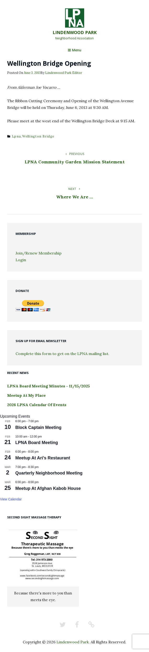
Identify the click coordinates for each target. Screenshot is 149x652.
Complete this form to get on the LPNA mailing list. (62, 353)
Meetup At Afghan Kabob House (48, 488)
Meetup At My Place (26, 395)
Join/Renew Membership (38, 253)
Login (21, 259)
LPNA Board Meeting (36, 442)
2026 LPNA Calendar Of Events (36, 404)
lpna (16, 136)
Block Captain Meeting (38, 427)
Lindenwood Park (75, 32)
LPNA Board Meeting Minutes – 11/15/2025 (48, 386)
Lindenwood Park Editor (63, 73)
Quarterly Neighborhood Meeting (49, 473)
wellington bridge (38, 136)
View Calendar (11, 499)
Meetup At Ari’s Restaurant (42, 458)
